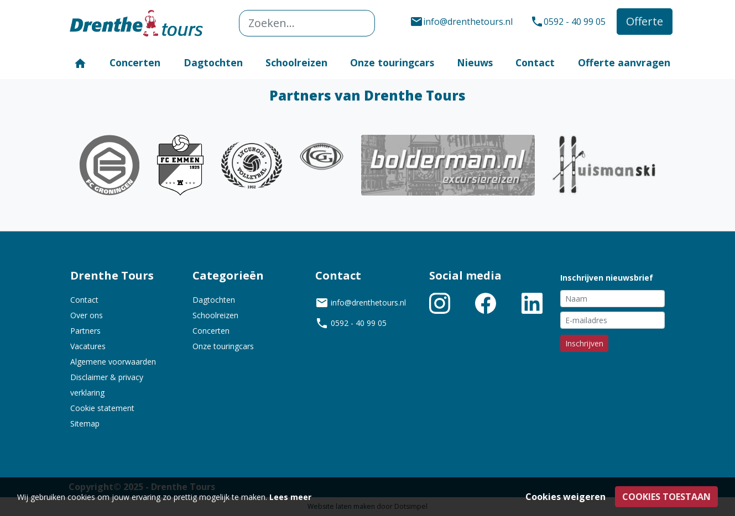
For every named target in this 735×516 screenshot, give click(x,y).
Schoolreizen (296, 62)
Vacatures (88, 346)
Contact (535, 62)
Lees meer (290, 497)
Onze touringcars (392, 62)
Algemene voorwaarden (113, 361)
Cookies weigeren (565, 497)
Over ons (86, 315)
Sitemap (85, 423)
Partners (85, 330)
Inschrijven (584, 343)
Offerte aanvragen (624, 62)
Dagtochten (213, 62)
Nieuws (475, 62)
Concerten (135, 62)
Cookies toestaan (666, 497)
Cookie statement (102, 408)
